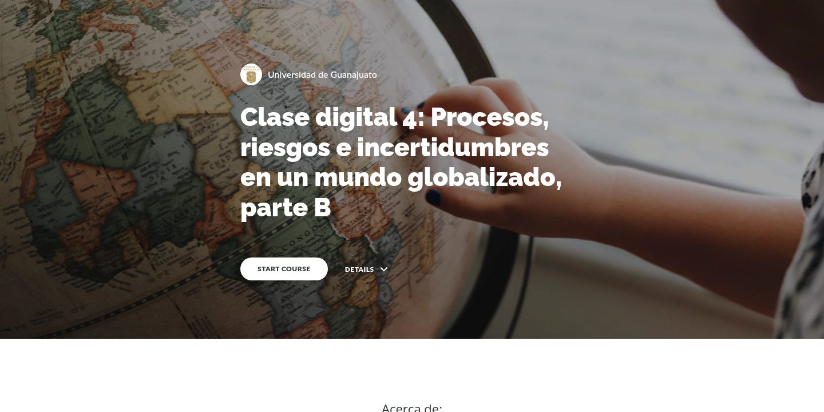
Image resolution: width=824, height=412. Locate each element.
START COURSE (284, 268)
